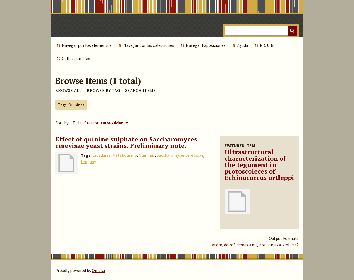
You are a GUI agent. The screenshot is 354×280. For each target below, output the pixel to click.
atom (217, 244)
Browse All (68, 90)
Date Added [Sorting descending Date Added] (112, 122)
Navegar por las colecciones (148, 45)
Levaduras (101, 155)
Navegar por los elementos (87, 45)
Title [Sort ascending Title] (77, 122)
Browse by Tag (103, 90)
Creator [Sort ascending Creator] (91, 122)
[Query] (261, 31)
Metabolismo (124, 155)
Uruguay (88, 161)
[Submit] (292, 31)
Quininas (147, 155)
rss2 (295, 244)
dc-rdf (229, 244)
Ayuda (242, 45)
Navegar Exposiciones (206, 45)
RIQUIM (267, 45)
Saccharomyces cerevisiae (180, 155)
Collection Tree (76, 58)
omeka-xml (278, 244)
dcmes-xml (247, 244)
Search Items (140, 90)
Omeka (98, 270)
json (262, 244)
